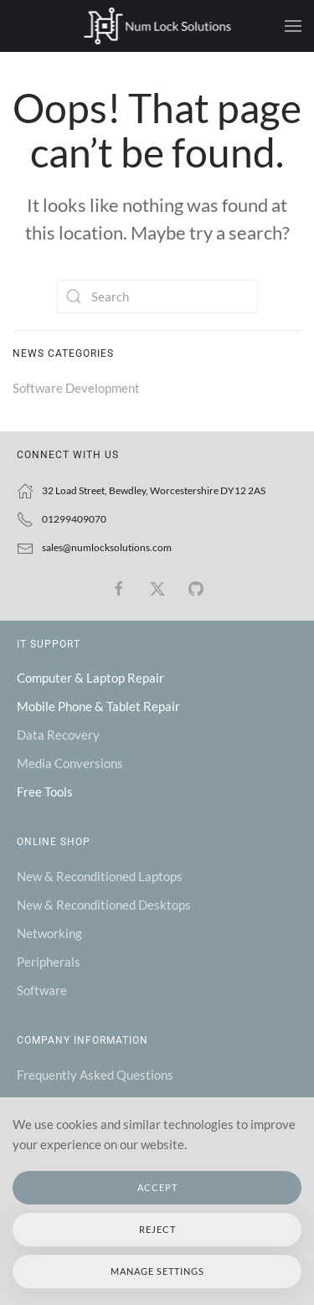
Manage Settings (157, 1271)
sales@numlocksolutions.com (107, 547)
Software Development (76, 387)
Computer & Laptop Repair (90, 677)
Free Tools (45, 791)
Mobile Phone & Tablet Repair (98, 706)
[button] (293, 26)
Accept (157, 1187)
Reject (157, 1229)
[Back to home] (157, 26)
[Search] (157, 296)
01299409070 (74, 519)
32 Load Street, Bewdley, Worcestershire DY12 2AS (153, 490)
